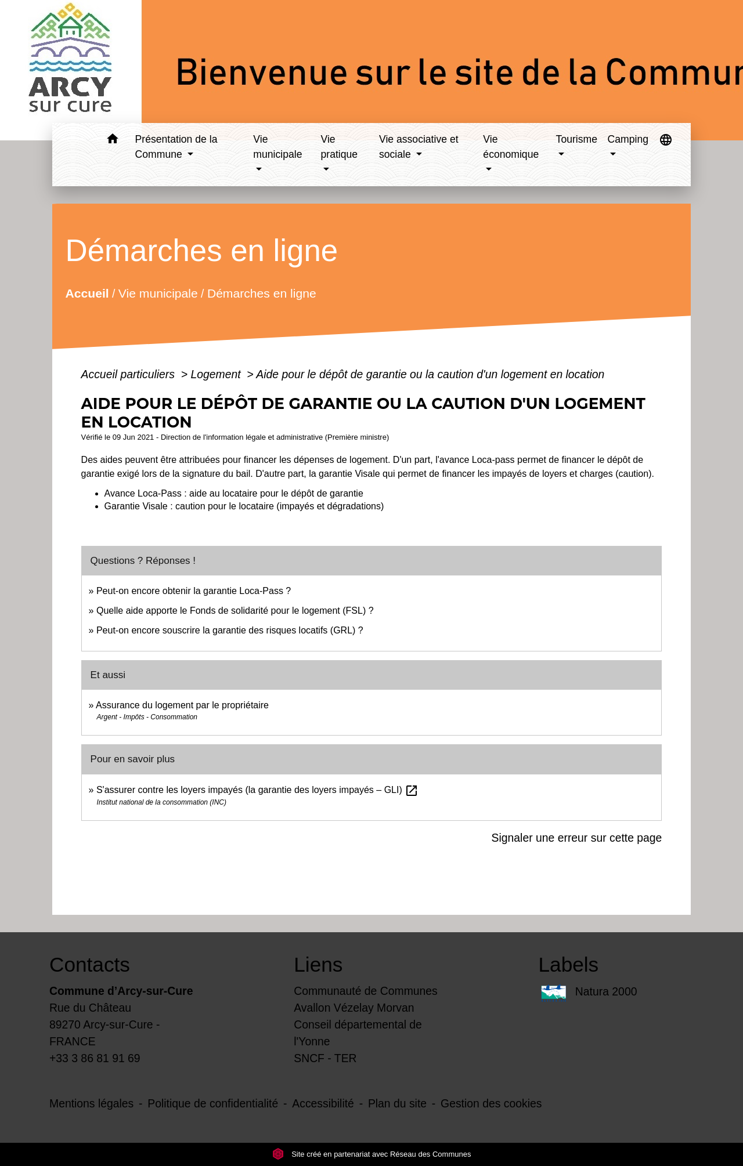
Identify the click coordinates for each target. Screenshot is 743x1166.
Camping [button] (628, 139)
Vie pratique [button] (339, 146)
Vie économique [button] (511, 146)
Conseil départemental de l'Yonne (358, 1033)
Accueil (87, 293)
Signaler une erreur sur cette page (577, 837)
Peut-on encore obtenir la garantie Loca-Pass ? (193, 591)
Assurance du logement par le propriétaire (182, 705)
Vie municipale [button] (277, 146)
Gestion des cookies (491, 1103)
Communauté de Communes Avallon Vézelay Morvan (366, 999)
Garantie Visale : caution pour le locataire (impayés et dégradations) (244, 506)
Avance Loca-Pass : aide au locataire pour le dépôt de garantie (233, 493)
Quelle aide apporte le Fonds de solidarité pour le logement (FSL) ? (235, 610)
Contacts (89, 964)
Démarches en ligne (261, 293)
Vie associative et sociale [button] (419, 146)
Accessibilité (323, 1103)
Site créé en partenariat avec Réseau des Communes (371, 1154)
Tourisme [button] (576, 139)
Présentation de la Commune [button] (176, 146)
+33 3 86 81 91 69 (94, 1058)
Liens (318, 964)
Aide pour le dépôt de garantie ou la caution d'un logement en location (430, 374)
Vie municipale (157, 293)
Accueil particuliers (129, 374)
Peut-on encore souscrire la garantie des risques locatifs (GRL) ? (229, 630)
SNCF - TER (325, 1058)
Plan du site (397, 1103)
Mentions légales (91, 1103)
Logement (217, 374)
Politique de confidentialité (212, 1103)
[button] (113, 140)
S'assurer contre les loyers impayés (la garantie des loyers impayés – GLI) (257, 790)
